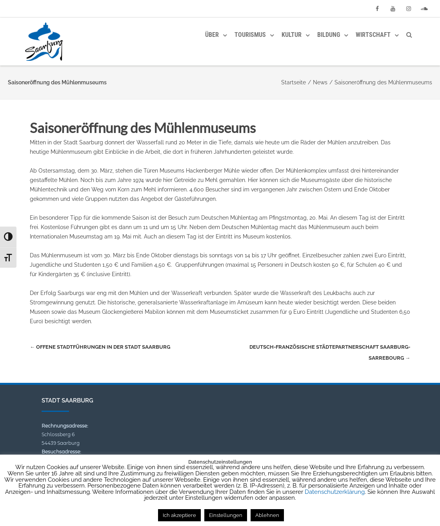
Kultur (292, 34)
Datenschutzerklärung (335, 491)
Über (212, 34)
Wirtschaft (373, 34)
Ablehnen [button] (267, 515)
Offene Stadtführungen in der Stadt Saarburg (100, 347)
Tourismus (250, 34)
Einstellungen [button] (225, 515)
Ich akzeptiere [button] (179, 515)
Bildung (328, 34)
